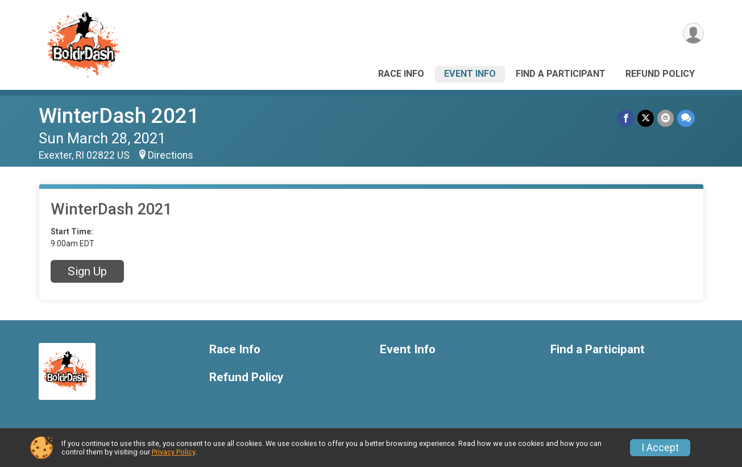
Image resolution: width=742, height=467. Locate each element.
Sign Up (87, 271)
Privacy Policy (173, 452)
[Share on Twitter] (645, 118)
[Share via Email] (665, 118)
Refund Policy (660, 73)
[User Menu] (693, 33)
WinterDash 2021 (119, 116)
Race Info (401, 73)
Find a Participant (561, 73)
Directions (170, 155)
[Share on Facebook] (625, 118)
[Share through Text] (686, 118)
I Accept (660, 447)
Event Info (470, 73)
